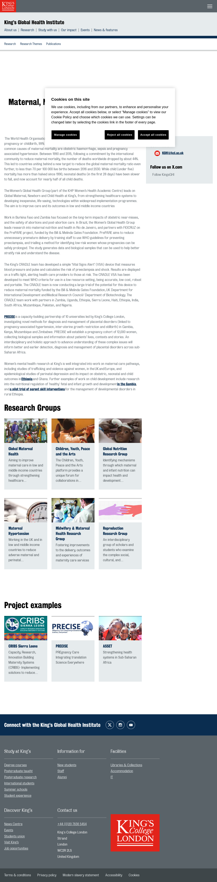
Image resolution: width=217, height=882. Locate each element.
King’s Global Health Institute (34, 22)
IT (112, 777)
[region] (110, 117)
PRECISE (9, 316)
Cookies (134, 875)
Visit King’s (11, 842)
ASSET (107, 646)
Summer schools (15, 789)
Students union (14, 836)
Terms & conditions (17, 875)
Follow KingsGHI (163, 174)
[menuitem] (12, 30)
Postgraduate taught (18, 771)
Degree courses (15, 765)
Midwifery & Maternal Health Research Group (73, 533)
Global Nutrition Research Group (115, 451)
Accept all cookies (153, 134)
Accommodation (122, 771)
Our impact (69, 30)
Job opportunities (16, 848)
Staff (60, 771)
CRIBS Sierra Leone (23, 646)
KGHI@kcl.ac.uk (173, 153)
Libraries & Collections (126, 765)
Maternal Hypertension (18, 531)
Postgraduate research (20, 777)
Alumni (62, 777)
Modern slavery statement (81, 875)
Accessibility (113, 875)
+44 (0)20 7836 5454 (72, 824)
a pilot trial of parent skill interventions (37, 389)
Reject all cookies (119, 134)
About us (10, 30)
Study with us (47, 30)
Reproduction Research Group (115, 531)
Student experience (17, 795)
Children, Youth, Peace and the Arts (73, 451)
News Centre (13, 824)
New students (66, 765)
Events (85, 30)
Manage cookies (65, 134)
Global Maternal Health (20, 451)
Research (27, 30)
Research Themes (31, 44)
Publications (53, 44)
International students (19, 783)
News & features (106, 30)
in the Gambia (126, 384)
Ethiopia (26, 379)
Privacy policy (46, 875)
